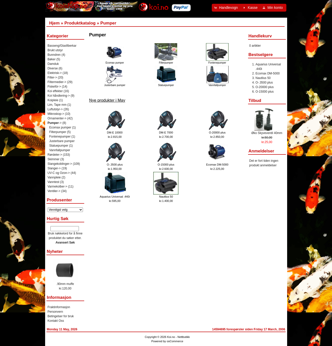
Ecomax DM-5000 (217, 164)
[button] (227, 8)
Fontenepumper (217, 61)
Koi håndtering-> (59, 95)
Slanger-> (54, 168)
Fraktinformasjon (59, 307)
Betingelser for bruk (61, 316)
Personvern (55, 311)
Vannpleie (54, 177)
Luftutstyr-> (55, 109)
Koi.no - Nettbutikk (178, 336)
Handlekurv (260, 36)
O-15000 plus (166, 164)
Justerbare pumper (114, 84)
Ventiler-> (54, 191)
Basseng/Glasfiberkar (62, 45)
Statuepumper (166, 84)
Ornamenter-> (57, 118)
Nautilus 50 (166, 196)
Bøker (52, 59)
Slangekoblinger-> (60, 164)
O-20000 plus (217, 132)
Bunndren (54, 55)
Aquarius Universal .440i (115, 196)
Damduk (53, 64)
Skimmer (53, 159)
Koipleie (53, 100)
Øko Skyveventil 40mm (266, 133)
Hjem (54, 23)
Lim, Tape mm (57, 105)
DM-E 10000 (115, 132)
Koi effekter (55, 91)
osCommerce (175, 341)
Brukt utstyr (55, 50)
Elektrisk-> (55, 73)
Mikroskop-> (56, 114)
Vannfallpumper (217, 84)
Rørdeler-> (55, 154)
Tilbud (255, 100)
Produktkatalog (80, 23)
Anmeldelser (261, 151)
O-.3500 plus (115, 164)
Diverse (53, 68)
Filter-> (52, 77)
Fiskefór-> (54, 86)
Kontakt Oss (56, 321)
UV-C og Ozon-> (59, 173)
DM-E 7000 (166, 132)
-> (55, 123)
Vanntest (53, 182)
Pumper (108, 23)
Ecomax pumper (114, 61)
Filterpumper (166, 61)
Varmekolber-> (57, 186)
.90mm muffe (65, 284)
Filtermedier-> (57, 82)
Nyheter (55, 251)
